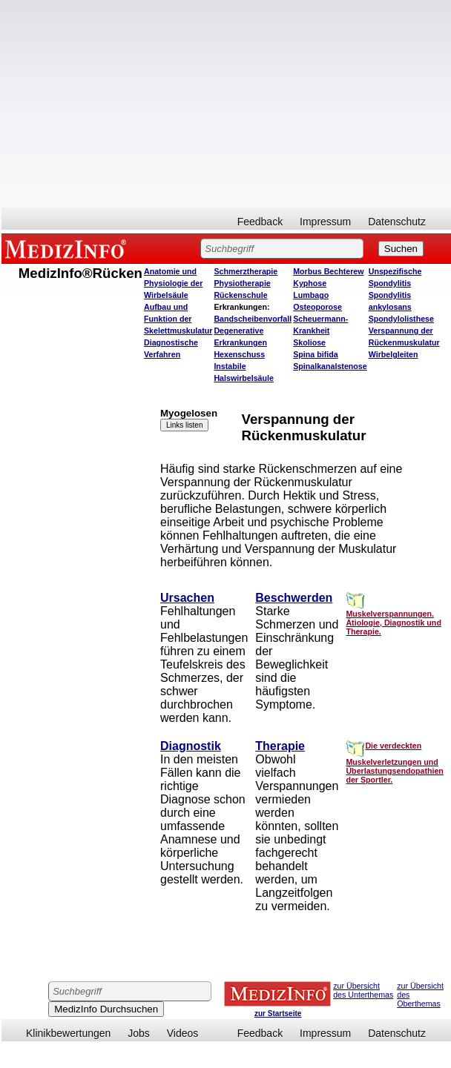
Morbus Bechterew (328, 271)
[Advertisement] (226, 104)
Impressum (325, 222)
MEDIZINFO (68, 248)
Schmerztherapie (245, 271)
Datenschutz (397, 222)
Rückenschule (240, 295)
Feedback (260, 222)
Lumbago (311, 295)
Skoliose (309, 342)
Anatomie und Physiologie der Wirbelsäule (173, 283)
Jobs (139, 1033)
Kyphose (309, 283)
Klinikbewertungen (68, 1033)
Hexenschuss (239, 354)
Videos (183, 1033)
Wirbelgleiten (393, 354)
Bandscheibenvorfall (253, 318)
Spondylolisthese (401, 318)
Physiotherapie (242, 283)
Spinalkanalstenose (330, 366)
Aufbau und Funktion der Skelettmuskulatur (178, 318)
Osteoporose (317, 306)
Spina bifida (315, 354)
